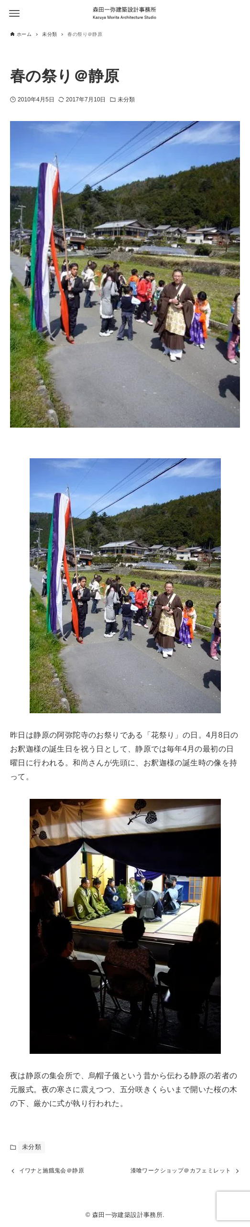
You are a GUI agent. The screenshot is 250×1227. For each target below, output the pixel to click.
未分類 (126, 99)
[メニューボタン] (14, 13)
